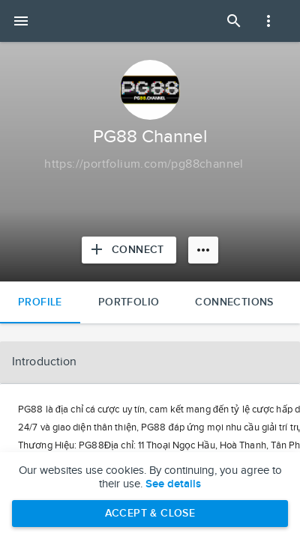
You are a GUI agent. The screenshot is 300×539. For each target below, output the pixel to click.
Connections (234, 302)
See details (173, 484)
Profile (40, 302)
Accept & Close (150, 513)
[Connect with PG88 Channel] (129, 250)
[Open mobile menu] (21, 21)
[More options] (203, 250)
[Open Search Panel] (234, 21)
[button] (150, 362)
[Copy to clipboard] (144, 164)
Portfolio (129, 302)
